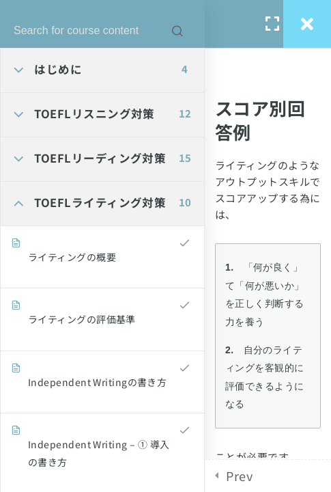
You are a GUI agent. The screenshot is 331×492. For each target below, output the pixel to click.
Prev (239, 475)
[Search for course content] (177, 31)
